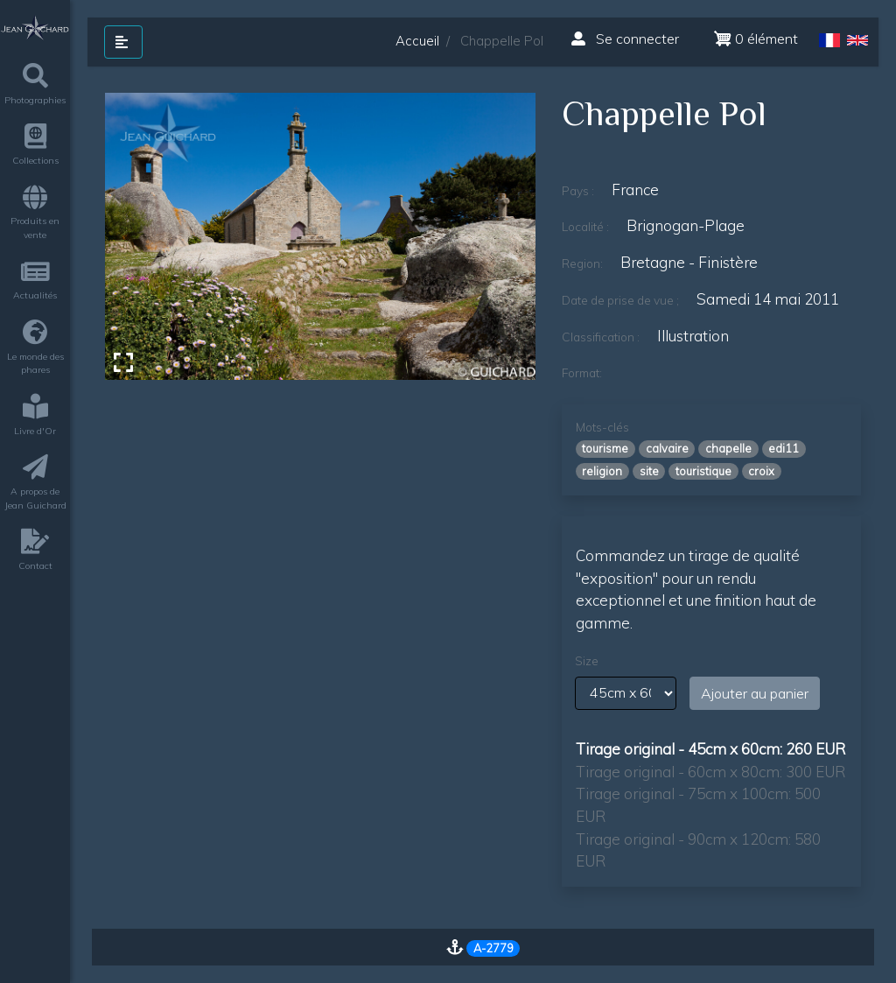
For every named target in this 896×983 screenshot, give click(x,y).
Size (586, 661)
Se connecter (625, 38)
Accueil (417, 40)
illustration (693, 335)
